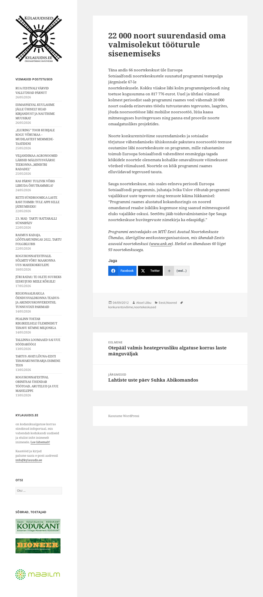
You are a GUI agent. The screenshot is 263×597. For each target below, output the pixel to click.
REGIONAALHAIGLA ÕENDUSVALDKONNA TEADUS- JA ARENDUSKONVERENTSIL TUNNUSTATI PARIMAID (38, 300)
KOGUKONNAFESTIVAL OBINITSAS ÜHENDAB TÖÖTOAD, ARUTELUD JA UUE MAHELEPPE (37, 384)
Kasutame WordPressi (123, 416)
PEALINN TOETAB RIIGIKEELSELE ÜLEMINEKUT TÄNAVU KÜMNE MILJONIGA (36, 323)
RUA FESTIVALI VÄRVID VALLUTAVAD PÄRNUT (32, 90)
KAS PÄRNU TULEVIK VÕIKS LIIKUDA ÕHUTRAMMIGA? (35, 183)
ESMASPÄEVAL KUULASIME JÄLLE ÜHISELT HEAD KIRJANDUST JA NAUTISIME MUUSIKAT (35, 111)
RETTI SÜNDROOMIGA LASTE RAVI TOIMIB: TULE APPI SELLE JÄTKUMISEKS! (38, 202)
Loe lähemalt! (40, 442)
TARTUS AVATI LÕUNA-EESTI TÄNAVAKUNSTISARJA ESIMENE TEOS (38, 360)
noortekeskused (145, 307)
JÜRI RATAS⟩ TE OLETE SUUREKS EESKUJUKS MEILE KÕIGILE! (39, 279)
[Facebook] (122, 271)
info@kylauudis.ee (29, 460)
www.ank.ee (161, 243)
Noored (171, 302)
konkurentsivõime (120, 307)
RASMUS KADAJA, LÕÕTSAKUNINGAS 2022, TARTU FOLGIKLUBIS (39, 239)
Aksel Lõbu (143, 302)
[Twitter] (150, 271)
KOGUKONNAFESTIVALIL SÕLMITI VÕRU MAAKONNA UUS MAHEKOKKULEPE (35, 260)
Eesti (162, 302)
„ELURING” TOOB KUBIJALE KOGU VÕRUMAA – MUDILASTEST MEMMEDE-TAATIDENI (35, 137)
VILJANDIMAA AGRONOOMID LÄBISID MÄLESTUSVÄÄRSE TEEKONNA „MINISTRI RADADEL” (37, 162)
